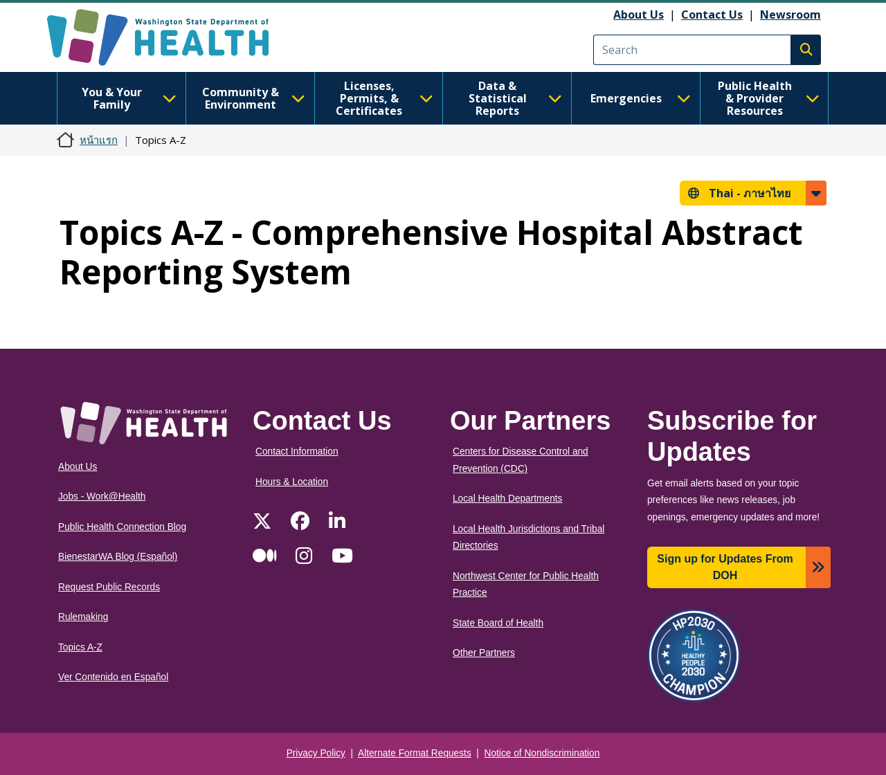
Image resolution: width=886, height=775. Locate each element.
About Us (638, 14)
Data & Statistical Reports (515, 98)
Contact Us (712, 14)
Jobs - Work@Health (101, 496)
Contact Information (296, 451)
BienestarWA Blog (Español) (117, 556)
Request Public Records (109, 587)
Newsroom (790, 14)
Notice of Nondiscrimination (542, 753)
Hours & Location (291, 482)
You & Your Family (129, 98)
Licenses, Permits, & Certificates (384, 98)
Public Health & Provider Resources (769, 98)
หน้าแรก (99, 140)
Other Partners (484, 653)
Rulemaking (83, 617)
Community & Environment (253, 98)
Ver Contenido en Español (113, 677)
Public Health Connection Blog (122, 527)
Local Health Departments (507, 498)
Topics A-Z (80, 647)
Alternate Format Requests (414, 753)
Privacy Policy (316, 753)
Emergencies (640, 98)
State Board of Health (498, 623)
